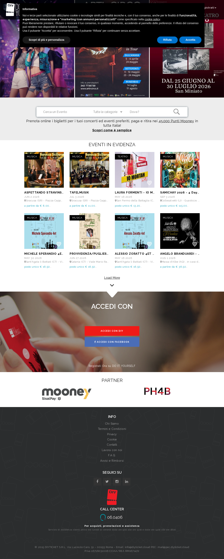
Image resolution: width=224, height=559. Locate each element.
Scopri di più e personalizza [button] (46, 39)
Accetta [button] (190, 39)
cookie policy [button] (152, 19)
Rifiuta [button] (167, 39)
